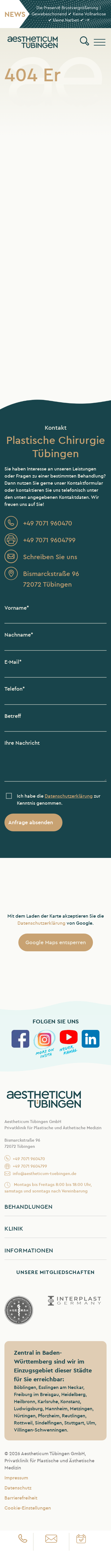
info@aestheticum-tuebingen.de (40, 1174)
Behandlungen (28, 1206)
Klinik (13, 1228)
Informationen (28, 1250)
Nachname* (18, 635)
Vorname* (16, 607)
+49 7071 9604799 (25, 1166)
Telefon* (14, 688)
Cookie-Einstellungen (27, 1508)
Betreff (12, 716)
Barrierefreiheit (20, 1498)
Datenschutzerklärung (41, 923)
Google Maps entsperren (55, 942)
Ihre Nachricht (22, 742)
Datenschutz (17, 1488)
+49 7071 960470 (24, 1159)
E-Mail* (13, 661)
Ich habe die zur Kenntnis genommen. (58, 799)
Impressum (16, 1478)
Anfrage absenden (30, 822)
